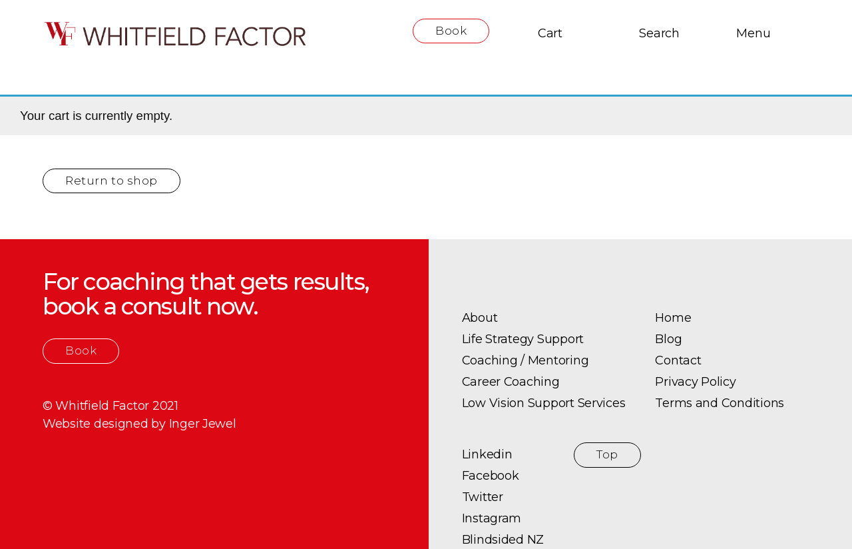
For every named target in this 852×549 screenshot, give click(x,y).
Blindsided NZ (503, 539)
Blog (668, 339)
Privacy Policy (695, 381)
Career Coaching (511, 381)
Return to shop (111, 180)
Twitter (482, 497)
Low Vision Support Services (544, 403)
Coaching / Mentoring (525, 360)
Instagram (492, 518)
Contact (678, 360)
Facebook (490, 475)
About (480, 317)
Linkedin (487, 454)
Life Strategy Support (523, 339)
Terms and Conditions (719, 403)
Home (673, 317)
